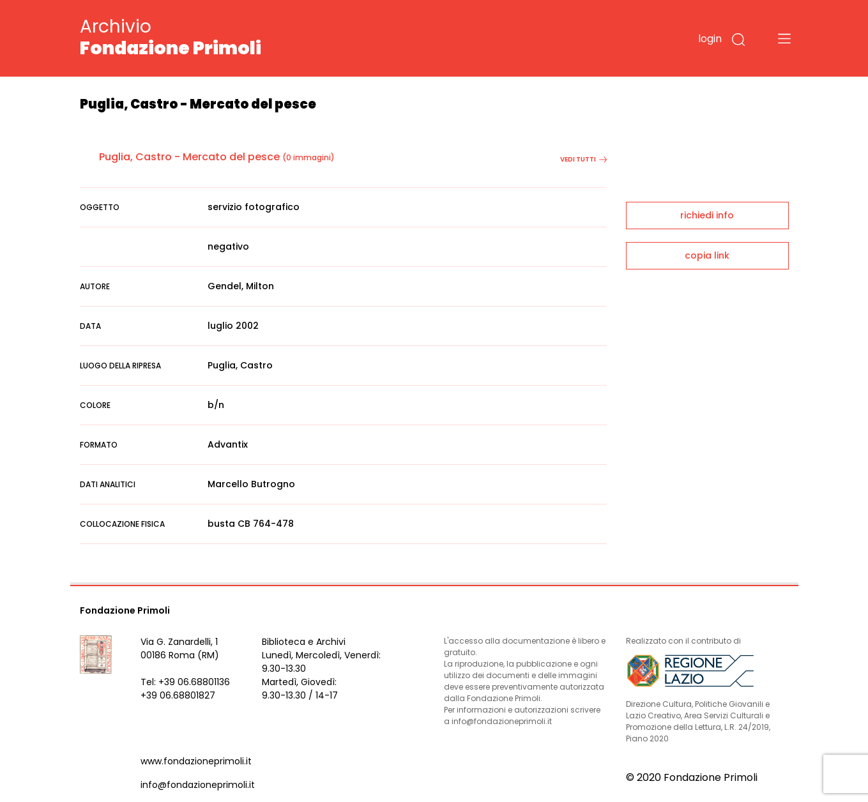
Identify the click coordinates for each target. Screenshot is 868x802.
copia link (707, 255)
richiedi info (707, 215)
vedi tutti (583, 159)
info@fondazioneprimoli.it (198, 784)
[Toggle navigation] (784, 38)
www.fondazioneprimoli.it (196, 761)
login (710, 38)
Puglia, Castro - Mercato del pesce (189, 156)
